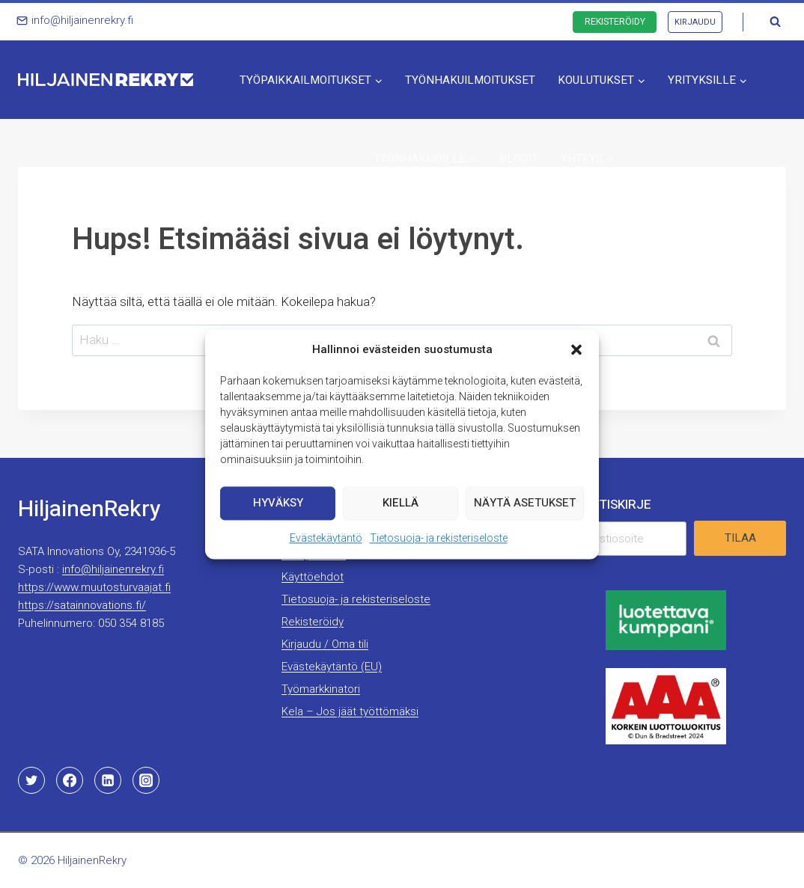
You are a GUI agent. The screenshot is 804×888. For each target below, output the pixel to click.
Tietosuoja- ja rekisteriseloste (439, 538)
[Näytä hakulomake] (775, 21)
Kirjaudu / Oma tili (324, 644)
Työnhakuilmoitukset (470, 80)
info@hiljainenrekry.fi (113, 569)
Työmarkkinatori (320, 689)
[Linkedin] (107, 780)
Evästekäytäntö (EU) (331, 666)
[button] (576, 349)
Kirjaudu (695, 22)
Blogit (518, 158)
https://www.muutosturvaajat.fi (94, 587)
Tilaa (740, 538)
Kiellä (400, 502)
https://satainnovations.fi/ (82, 605)
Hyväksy (278, 502)
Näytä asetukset (525, 502)
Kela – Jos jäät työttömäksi (349, 711)
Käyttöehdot (312, 577)
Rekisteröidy (615, 21)
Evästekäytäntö (326, 538)
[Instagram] (146, 780)
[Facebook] (69, 780)
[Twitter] (31, 780)
